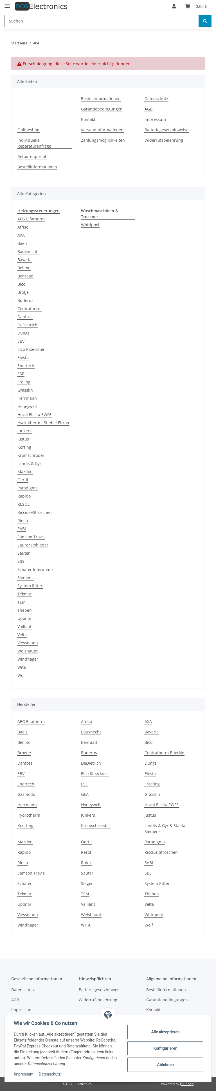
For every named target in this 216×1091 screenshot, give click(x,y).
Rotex (86, 862)
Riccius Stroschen (161, 852)
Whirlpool (90, 224)
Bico (21, 284)
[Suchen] (101, 21)
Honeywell (27, 406)
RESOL (23, 504)
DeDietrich (27, 324)
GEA (85, 794)
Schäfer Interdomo (35, 569)
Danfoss (25, 316)
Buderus (25, 300)
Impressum (155, 119)
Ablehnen (165, 1064)
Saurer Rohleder (32, 545)
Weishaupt (27, 651)
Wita (21, 667)
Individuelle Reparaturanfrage (34, 143)
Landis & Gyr (29, 463)
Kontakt (88, 119)
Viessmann (27, 642)
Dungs (23, 333)
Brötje (23, 292)
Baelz (22, 243)
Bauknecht (27, 251)
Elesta (23, 357)
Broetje (24, 752)
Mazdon (25, 471)
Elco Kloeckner (31, 349)
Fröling (23, 382)
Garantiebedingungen (102, 109)
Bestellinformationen (101, 98)
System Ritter (29, 585)
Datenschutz (156, 98)
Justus (23, 439)
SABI (21, 528)
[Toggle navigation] (7, 3)
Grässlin (25, 390)
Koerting (25, 825)
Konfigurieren (165, 1048)
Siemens (25, 577)
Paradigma (27, 488)
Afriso (22, 227)
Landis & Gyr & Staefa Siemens (165, 828)
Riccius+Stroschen (34, 512)
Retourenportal (31, 156)
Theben (24, 610)
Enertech (25, 365)
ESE (20, 373)
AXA (21, 235)
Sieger (87, 883)
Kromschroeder (95, 825)
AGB (148, 109)
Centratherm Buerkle (164, 752)
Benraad (25, 276)
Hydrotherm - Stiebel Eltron (43, 422)
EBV (20, 341)
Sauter (23, 553)
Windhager (27, 659)
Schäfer (24, 883)
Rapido (24, 496)
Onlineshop (28, 129)
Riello (22, 520)
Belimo (23, 267)
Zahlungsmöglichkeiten (103, 140)
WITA (86, 925)
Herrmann (27, 398)
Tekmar (24, 594)
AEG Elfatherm (31, 219)
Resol (86, 852)
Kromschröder (30, 455)
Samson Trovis (31, 536)
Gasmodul (27, 794)
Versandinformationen (102, 129)
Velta (22, 634)
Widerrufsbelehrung (164, 140)
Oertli (22, 479)
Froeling (152, 784)
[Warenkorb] (196, 6)
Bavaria (24, 259)
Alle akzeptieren (165, 1032)
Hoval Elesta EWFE (34, 414)
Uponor (24, 618)
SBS (20, 561)
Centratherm (29, 308)
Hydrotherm (28, 815)
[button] (174, 6)
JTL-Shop (187, 1083)
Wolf (21, 675)
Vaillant (24, 626)
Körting (24, 447)
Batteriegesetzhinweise (166, 129)
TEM (21, 602)
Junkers (24, 430)
